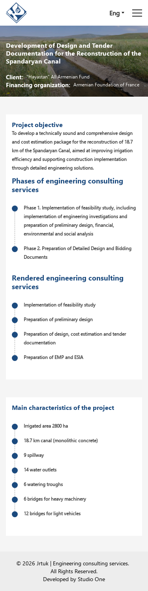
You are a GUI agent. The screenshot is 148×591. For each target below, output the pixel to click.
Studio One (91, 579)
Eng (114, 13)
